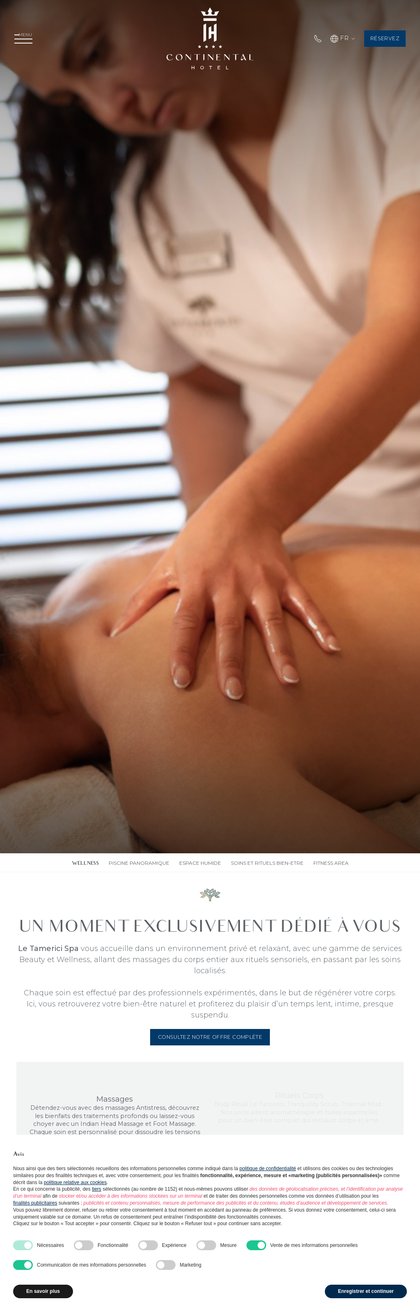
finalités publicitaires (35, 1203)
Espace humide (200, 863)
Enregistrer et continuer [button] (366, 1291)
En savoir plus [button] (43, 1291)
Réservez (376, 39)
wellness (85, 864)
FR (328, 39)
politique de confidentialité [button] (268, 1168)
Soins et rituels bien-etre (267, 863)
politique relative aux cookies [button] (75, 1182)
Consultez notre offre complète (210, 1037)
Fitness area (331, 863)
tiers (96, 1189)
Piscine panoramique (139, 863)
